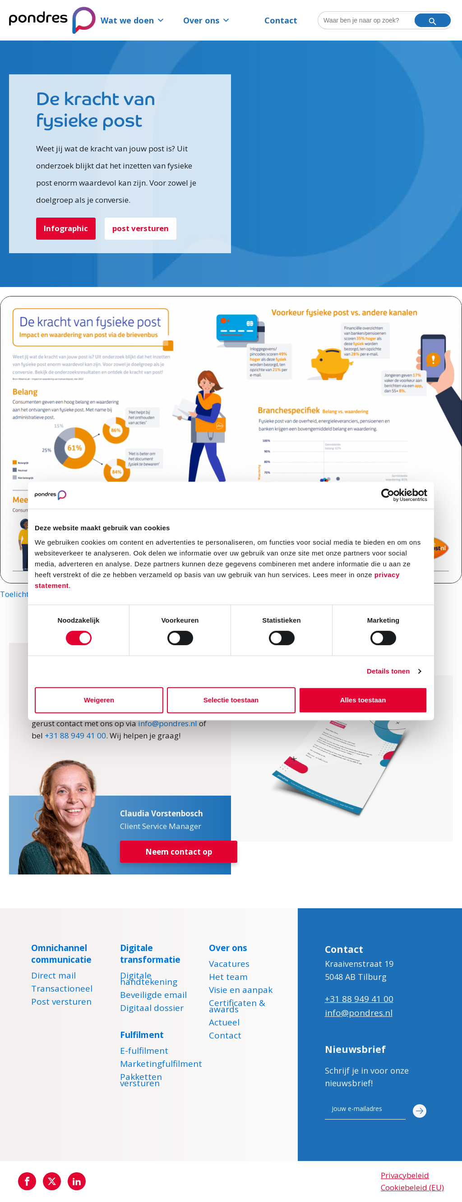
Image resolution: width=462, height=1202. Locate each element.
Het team (228, 978)
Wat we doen (133, 20)
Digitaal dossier (152, 1009)
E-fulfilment (144, 1051)
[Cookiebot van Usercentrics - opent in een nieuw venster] (387, 495)
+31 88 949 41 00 (75, 735)
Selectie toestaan (231, 700)
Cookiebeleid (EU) (412, 1188)
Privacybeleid (405, 1175)
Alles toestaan (363, 700)
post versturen (141, 228)
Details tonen (388, 671)
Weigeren (99, 700)
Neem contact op (178, 852)
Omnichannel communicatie (61, 953)
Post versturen (61, 1002)
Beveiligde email (153, 996)
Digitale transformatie (150, 953)
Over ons (206, 20)
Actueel (224, 1023)
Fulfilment (142, 1035)
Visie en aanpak (241, 991)
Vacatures (229, 965)
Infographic (66, 228)
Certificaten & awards (237, 1007)
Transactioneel (61, 989)
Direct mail (53, 976)
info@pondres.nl (167, 723)
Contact (280, 20)
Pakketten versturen (141, 1081)
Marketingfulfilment (161, 1065)
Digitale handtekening (148, 980)
